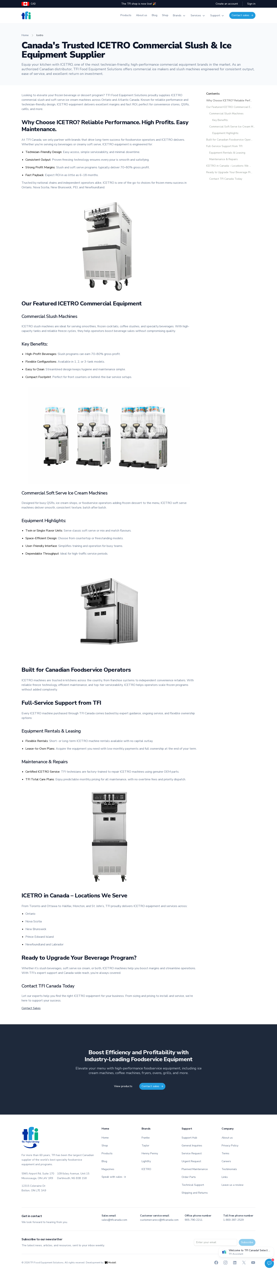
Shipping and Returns (195, 1193)
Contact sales (243, 15)
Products (125, 15)
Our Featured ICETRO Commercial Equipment (229, 107)
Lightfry (146, 1161)
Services (198, 15)
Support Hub (189, 1138)
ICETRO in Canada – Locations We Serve (229, 166)
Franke (146, 1138)
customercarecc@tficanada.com (159, 1220)
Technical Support (193, 1185)
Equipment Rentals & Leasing (227, 153)
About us (141, 15)
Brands (179, 15)
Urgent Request (191, 1161)
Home (105, 1138)
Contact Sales (31, 1008)
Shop (165, 15)
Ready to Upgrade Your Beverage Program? (229, 172)
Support (217, 15)
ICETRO (146, 1169)
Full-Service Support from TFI (224, 146)
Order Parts (189, 1177)
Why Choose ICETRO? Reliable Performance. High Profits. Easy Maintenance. (229, 101)
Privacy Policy (230, 1145)
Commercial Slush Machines (226, 114)
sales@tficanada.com (114, 1220)
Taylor (145, 1145)
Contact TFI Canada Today (225, 179)
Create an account (227, 4)
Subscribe (247, 1242)
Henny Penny (150, 1153)
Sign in (251, 4)
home (25, 35)
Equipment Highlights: (225, 133)
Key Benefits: (220, 120)
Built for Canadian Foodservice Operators (229, 140)
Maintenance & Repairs (223, 159)
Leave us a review (233, 1185)
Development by (101, 1262)
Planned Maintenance (195, 1169)
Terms (225, 1153)
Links (225, 1177)
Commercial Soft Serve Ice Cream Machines (232, 127)
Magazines (108, 1169)
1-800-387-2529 (233, 1220)
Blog (154, 15)
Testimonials (229, 1169)
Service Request (192, 1153)
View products (123, 1086)
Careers (226, 1161)
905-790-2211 (193, 1220)
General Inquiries (192, 1145)
